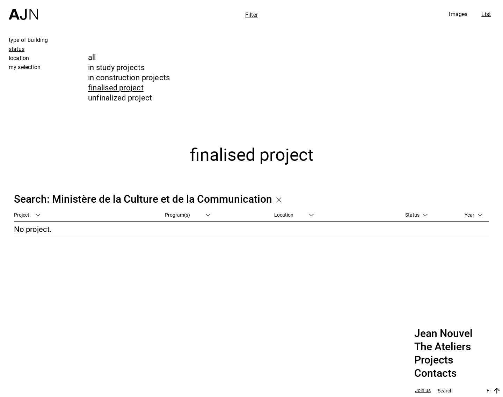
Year (473, 214)
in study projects (116, 67)
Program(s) (187, 214)
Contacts (435, 373)
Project (27, 214)
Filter (251, 14)
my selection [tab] (25, 67)
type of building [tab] (28, 40)
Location (294, 214)
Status (416, 214)
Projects (433, 360)
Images (458, 14)
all (92, 57)
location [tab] (19, 58)
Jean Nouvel (443, 333)
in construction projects (129, 77)
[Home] (23, 10)
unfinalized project (120, 97)
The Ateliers (442, 346)
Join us (423, 391)
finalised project (116, 87)
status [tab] (16, 49)
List (486, 14)
